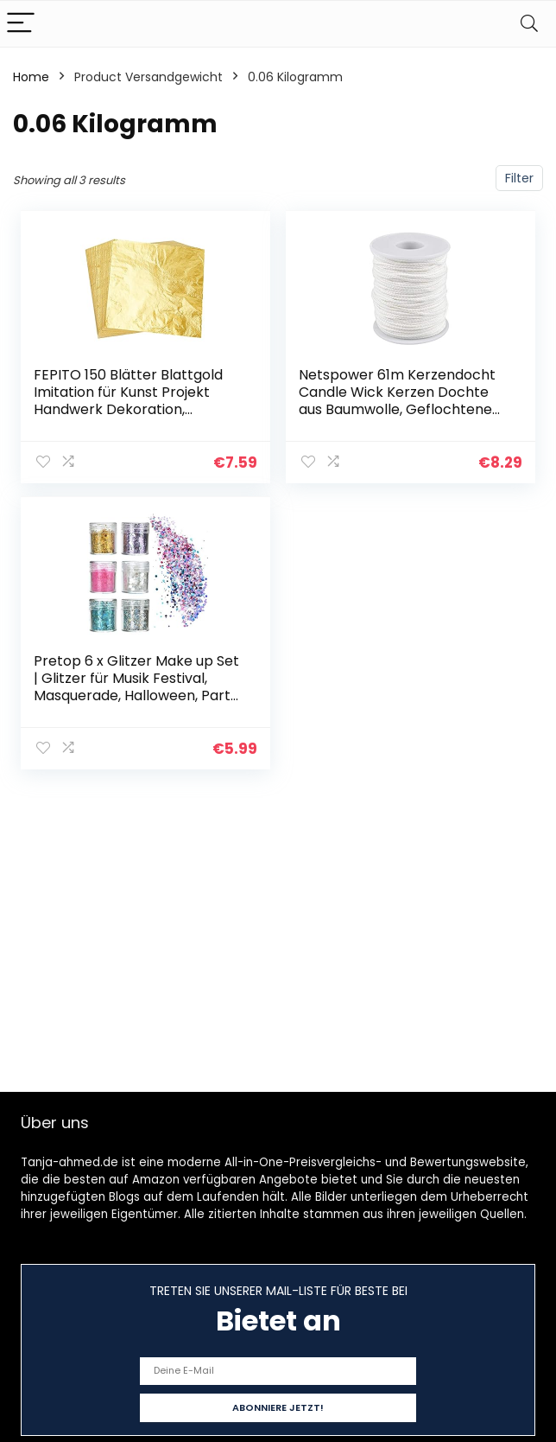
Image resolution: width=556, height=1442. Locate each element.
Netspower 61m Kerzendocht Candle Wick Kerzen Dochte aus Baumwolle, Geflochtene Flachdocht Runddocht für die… (403, 401)
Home (31, 77)
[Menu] (20, 24)
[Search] (529, 24)
